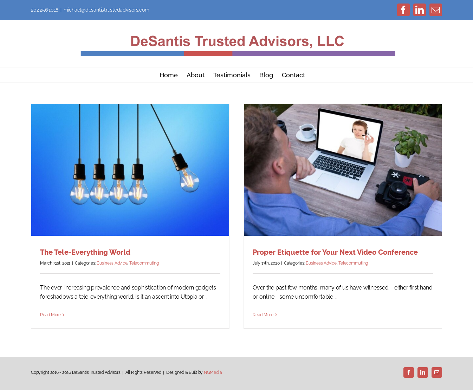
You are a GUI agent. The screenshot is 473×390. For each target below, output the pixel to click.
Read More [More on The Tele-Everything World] (50, 314)
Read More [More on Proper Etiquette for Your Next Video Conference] (263, 314)
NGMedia (213, 372)
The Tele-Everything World (85, 252)
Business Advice (112, 263)
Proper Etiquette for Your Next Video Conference (335, 252)
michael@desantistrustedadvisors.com (106, 10)
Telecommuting (144, 263)
